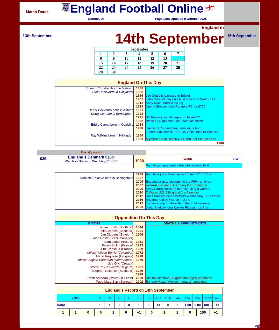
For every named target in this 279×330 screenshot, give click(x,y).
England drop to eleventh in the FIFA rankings (178, 181)
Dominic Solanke (92, 178)
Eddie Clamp (100, 124)
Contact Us (96, 19)
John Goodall (155, 99)
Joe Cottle (153, 95)
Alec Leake (181, 121)
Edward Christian (98, 88)
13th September (37, 36)
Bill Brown (153, 117)
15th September (241, 36)
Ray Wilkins (99, 135)
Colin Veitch (186, 132)
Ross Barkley (155, 196)
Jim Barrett (153, 128)
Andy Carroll (155, 189)
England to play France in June (168, 199)
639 (43, 159)
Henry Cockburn (100, 110)
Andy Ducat (154, 103)
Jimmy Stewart (157, 106)
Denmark (96, 157)
